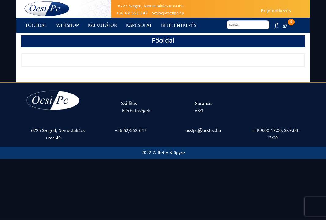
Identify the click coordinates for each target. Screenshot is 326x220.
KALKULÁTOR (102, 25)
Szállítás (129, 103)
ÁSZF (199, 110)
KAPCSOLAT (139, 25)
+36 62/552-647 (130, 130)
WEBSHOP (67, 25)
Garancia (204, 103)
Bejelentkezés (276, 11)
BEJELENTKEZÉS (178, 25)
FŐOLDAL (36, 25)
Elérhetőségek (136, 110)
